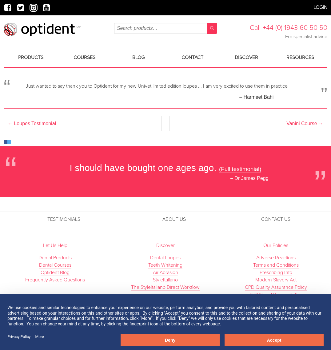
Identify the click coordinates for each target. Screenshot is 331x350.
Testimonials (63, 219)
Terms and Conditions (276, 265)
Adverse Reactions (276, 258)
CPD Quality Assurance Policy (276, 287)
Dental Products (55, 258)
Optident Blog (55, 272)
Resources (300, 57)
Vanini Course (304, 123)
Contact (192, 57)
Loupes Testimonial (32, 123)
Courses (84, 57)
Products (30, 57)
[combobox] (165, 28)
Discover (246, 57)
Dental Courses (55, 265)
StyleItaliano (165, 280)
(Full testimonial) (240, 169)
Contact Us (275, 219)
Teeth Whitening (165, 265)
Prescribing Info (276, 272)
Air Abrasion (165, 272)
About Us (174, 219)
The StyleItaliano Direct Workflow (165, 287)
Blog (138, 57)
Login (320, 7)
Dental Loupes (165, 258)
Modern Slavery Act (276, 280)
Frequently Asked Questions (55, 280)
